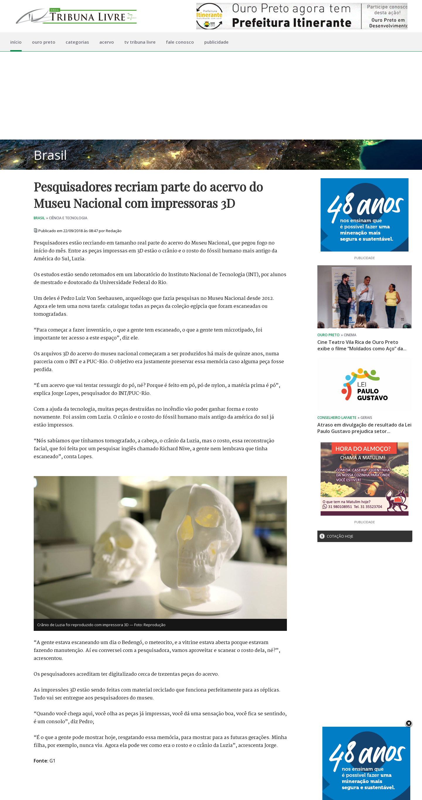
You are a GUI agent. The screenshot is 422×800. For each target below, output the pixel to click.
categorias (77, 42)
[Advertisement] (211, 96)
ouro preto (43, 42)
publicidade (216, 42)
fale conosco (180, 42)
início (16, 42)
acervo (106, 42)
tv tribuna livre (140, 42)
